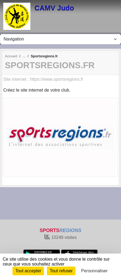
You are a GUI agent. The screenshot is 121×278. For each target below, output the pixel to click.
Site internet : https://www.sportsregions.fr (43, 79)
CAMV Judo (54, 8)
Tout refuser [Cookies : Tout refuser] (61, 270)
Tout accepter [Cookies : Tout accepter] (28, 270)
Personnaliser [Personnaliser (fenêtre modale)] (94, 270)
